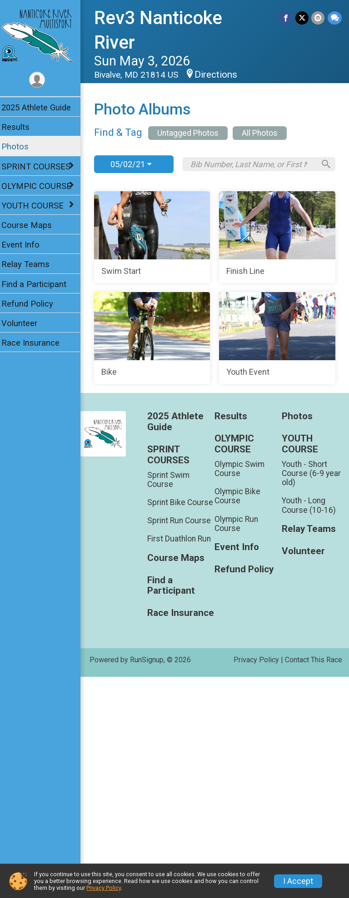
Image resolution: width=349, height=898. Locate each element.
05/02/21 (136, 164)
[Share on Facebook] (286, 18)
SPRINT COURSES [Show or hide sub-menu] (41, 166)
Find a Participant (39, 284)
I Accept (298, 881)
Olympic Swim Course (243, 670)
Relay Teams (31, 264)
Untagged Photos (193, 133)
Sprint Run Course (184, 731)
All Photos (266, 133)
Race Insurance (36, 342)
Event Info (26, 244)
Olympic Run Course (239, 725)
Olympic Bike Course (241, 698)
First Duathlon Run (184, 749)
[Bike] (217, 439)
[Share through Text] (335, 18)
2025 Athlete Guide (42, 107)
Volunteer (25, 323)
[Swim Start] (217, 237)
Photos (21, 146)
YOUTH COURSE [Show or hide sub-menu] (38, 205)
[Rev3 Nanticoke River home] (43, 35)
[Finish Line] (217, 338)
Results (21, 127)
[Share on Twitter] (302, 18)
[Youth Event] (217, 539)
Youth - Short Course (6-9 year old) (313, 674)
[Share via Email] (318, 18)
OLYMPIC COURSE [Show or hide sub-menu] (42, 186)
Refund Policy (33, 303)
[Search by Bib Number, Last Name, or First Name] (255, 164)
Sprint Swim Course (173, 681)
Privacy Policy (103, 887)
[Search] (324, 164)
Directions (221, 74)
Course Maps (32, 225)
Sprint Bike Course (171, 709)
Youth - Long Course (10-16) (311, 707)
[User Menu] (43, 80)
